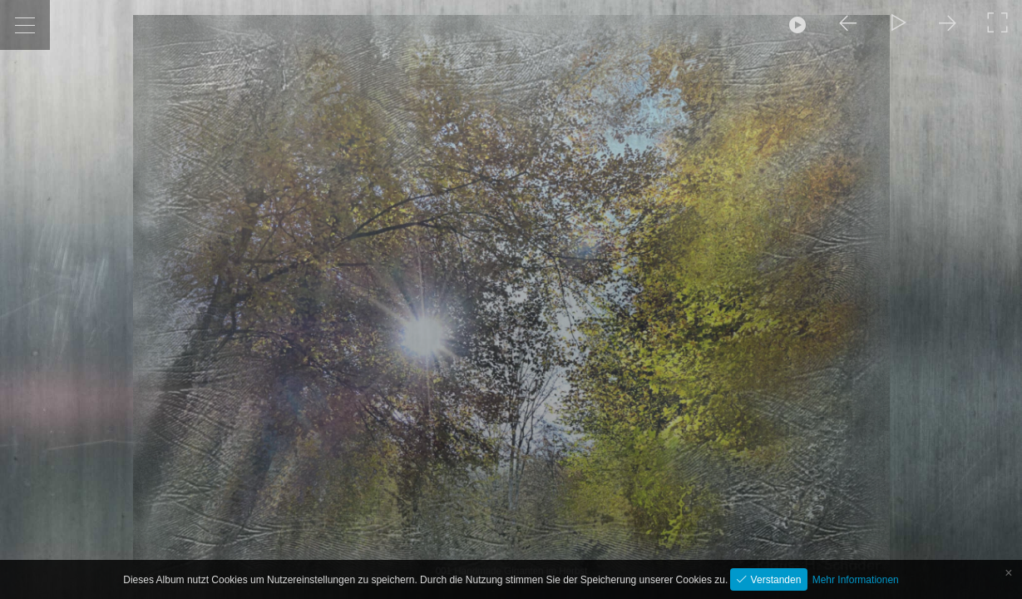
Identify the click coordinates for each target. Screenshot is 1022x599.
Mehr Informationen (855, 580)
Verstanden (774, 580)
